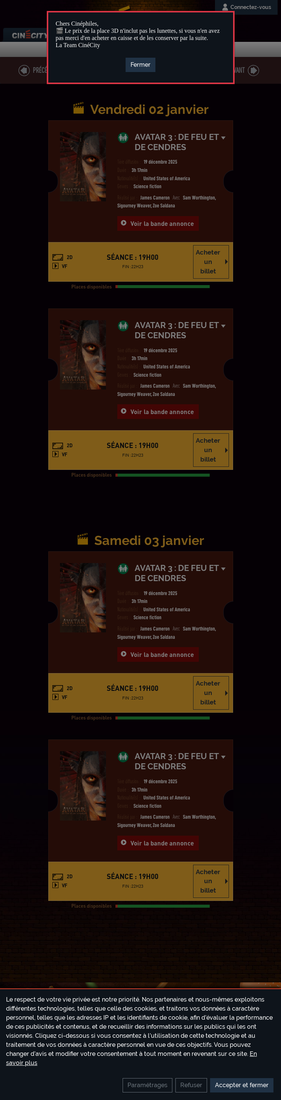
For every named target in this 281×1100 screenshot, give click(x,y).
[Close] (140, 65)
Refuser (191, 1085)
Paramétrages (147, 1085)
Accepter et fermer (242, 1085)
